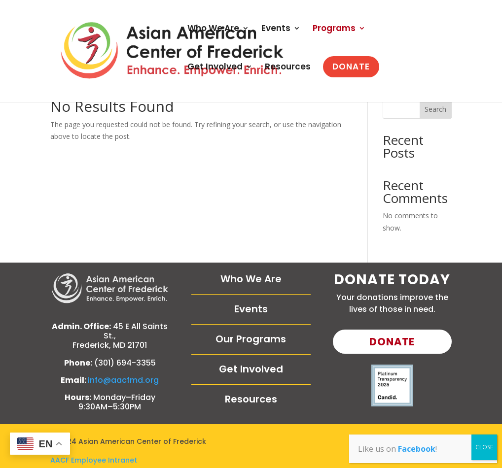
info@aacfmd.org (123, 380)
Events (275, 29)
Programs (334, 29)
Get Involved (215, 67)
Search (435, 109)
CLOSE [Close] (484, 447)
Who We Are (213, 29)
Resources (288, 67)
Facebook (416, 448)
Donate (392, 341)
